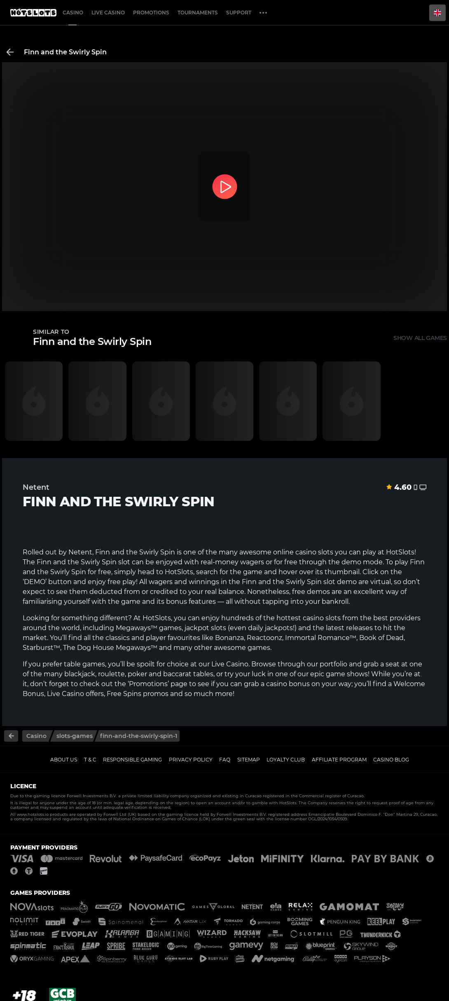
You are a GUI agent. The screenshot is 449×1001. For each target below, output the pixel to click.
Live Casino (229, 664)
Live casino (108, 12)
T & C (90, 760)
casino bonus (288, 684)
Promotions (151, 12)
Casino (73, 12)
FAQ (224, 760)
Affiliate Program (339, 760)
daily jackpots (270, 628)
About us (63, 760)
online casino (294, 552)
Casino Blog (391, 760)
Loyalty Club (286, 760)
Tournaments (198, 12)
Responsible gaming (132, 760)
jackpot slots (205, 628)
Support (238, 12)
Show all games (420, 338)
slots (333, 618)
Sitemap (248, 760)
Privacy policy (191, 760)
